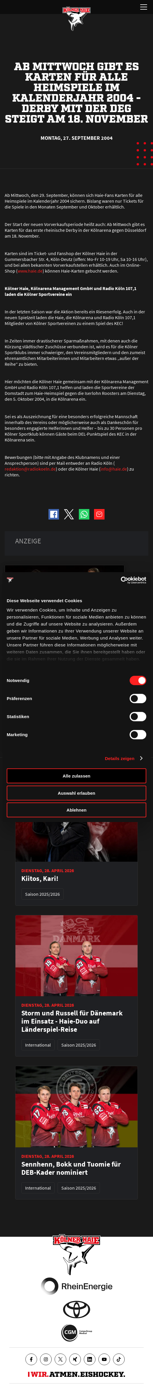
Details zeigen (119, 758)
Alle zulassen (76, 775)
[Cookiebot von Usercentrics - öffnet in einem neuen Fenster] (120, 580)
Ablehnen (76, 810)
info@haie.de (113, 469)
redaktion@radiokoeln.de (30, 469)
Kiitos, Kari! (39, 878)
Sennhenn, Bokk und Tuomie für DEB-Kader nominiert (71, 1168)
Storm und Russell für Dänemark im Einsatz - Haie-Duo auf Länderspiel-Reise (72, 1021)
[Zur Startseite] (76, 19)
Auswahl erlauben (76, 792)
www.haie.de (30, 271)
